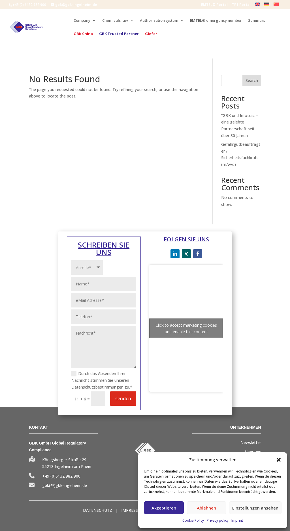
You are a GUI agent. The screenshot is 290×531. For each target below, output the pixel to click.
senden (123, 398)
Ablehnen (206, 508)
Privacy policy (218, 520)
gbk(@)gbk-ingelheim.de (64, 485)
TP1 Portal (241, 5)
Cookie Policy (193, 520)
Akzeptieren (164, 508)
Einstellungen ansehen (255, 508)
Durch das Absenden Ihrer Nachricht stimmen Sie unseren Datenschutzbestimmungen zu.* (101, 380)
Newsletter (250, 442)
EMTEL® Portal (214, 5)
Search (252, 80)
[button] (279, 460)
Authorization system (159, 20)
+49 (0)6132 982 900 (61, 476)
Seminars (256, 20)
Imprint (237, 520)
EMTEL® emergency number (216, 20)
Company (82, 20)
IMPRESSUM (132, 510)
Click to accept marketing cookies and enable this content (186, 328)
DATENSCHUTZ (97, 510)
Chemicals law (115, 20)
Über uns (253, 451)
